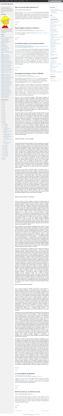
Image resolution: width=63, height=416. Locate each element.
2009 (3, 121)
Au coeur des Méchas (54, 13)
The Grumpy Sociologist (54, 31)
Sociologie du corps (4, 86)
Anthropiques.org (53, 51)
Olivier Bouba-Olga (53, 61)
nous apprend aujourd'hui (24, 378)
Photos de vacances (4, 48)
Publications (3, 49)
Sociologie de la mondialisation (6, 69)
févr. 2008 (4, 154)
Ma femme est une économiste (55, 63)
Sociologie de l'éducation (5, 57)
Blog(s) (2, 36)
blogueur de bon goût (24, 12)
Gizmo (51, 69)
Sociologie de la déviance (5, 65)
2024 (3, 101)
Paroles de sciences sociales (55, 39)
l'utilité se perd (20, 54)
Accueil (31, 410)
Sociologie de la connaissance (6, 62)
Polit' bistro (52, 33)
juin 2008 (4, 148)
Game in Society (53, 26)
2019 (3, 106)
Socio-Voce (52, 27)
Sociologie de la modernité (5, 68)
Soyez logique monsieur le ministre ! (27, 28)
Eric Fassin (52, 47)
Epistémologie (3, 42)
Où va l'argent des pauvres (54, 9)
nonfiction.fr (35, 78)
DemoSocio (52, 55)
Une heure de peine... (7, 4)
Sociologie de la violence (5, 70)
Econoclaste (52, 59)
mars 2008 (5, 152)
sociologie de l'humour (5, 60)
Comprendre (52, 23)
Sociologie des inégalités (5, 78)
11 (33, 394)
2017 (3, 109)
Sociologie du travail (4, 89)
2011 (3, 118)
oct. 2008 (4, 127)
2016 (3, 110)
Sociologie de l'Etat (4, 58)
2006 (3, 159)
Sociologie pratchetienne (5, 94)
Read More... (17, 22)
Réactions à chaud (4, 50)
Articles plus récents (18, 410)
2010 (3, 119)
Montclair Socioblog (53, 22)
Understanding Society (54, 34)
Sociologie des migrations (5, 81)
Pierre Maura (17, 49)
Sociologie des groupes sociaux (6, 77)
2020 (3, 104)
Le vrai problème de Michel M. (25, 373)
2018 (3, 107)
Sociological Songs (4, 54)
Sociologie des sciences (5, 85)
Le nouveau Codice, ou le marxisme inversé (29, 43)
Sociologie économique (5, 90)
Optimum (51, 65)
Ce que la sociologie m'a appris (6, 37)
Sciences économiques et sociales (7, 52)
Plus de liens (52, 74)
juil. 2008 (4, 146)
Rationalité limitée (53, 62)
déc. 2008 (4, 124)
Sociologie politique (4, 93)
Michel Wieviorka (53, 46)
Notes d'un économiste (54, 66)
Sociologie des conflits (5, 74)
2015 (3, 112)
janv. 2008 (5, 155)
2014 (3, 113)
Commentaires (54, 80)
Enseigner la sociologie (5, 41)
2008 (3, 122)
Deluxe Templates (36, 414)
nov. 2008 (4, 125)
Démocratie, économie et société (55, 71)
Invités (2, 44)
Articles (52, 78)
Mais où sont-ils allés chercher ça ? (26, 7)
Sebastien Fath (52, 35)
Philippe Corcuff (53, 42)
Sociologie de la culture (5, 64)
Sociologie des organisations (6, 82)
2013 (3, 115)
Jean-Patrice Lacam (30, 82)
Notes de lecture (3, 46)
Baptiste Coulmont (53, 30)
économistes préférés (44, 13)
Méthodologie (3, 45)
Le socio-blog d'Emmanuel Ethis (55, 43)
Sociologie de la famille (5, 66)
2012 (3, 116)
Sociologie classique (4, 56)
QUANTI (51, 53)
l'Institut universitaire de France (32, 379)
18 (41, 376)
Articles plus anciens (45, 410)
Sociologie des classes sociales (6, 72)
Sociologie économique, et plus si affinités (29, 73)
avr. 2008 (4, 151)
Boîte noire (52, 50)
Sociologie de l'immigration (5, 61)
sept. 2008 (5, 145)
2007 (3, 157)
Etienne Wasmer (53, 67)
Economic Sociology (53, 54)
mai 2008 (4, 149)
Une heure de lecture (4, 97)
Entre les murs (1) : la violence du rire (27, 392)
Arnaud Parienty (53, 70)
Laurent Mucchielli (53, 29)
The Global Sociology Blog (54, 21)
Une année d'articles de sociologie (56, 25)
